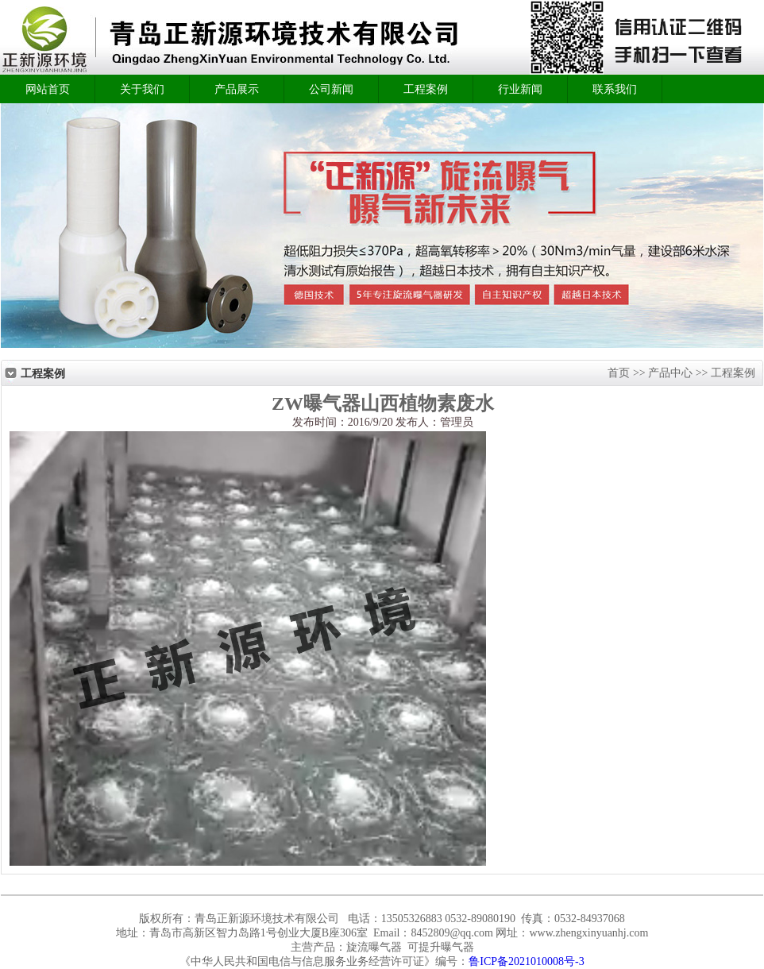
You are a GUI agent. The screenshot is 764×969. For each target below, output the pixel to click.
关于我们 (142, 89)
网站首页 (47, 89)
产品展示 (236, 89)
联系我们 (614, 89)
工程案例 (425, 89)
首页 (620, 373)
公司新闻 (331, 89)
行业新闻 (520, 89)
